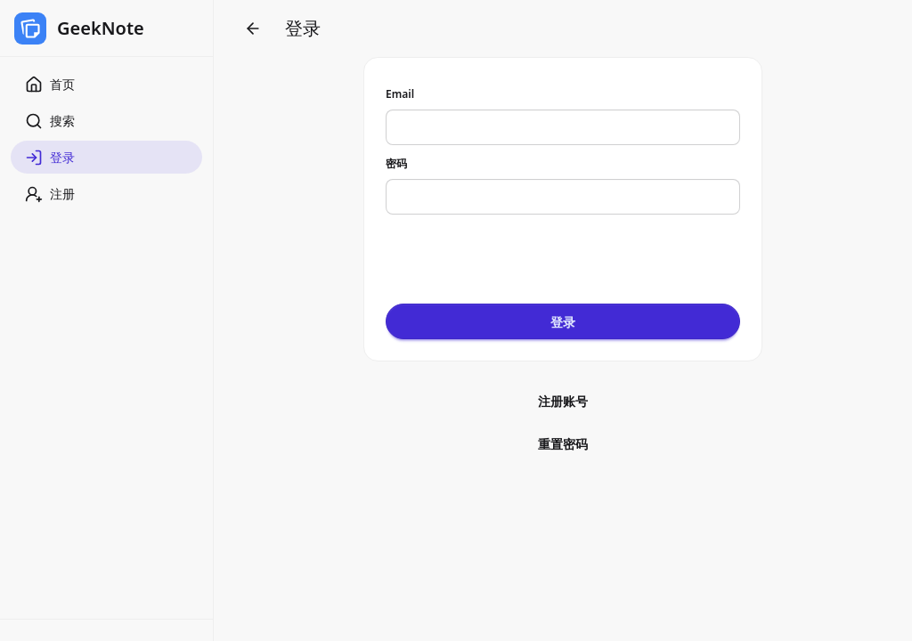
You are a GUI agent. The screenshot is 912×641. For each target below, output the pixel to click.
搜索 (50, 121)
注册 (50, 194)
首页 (50, 84)
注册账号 (563, 401)
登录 (50, 157)
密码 (396, 163)
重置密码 (563, 443)
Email (400, 93)
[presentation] (521, 253)
